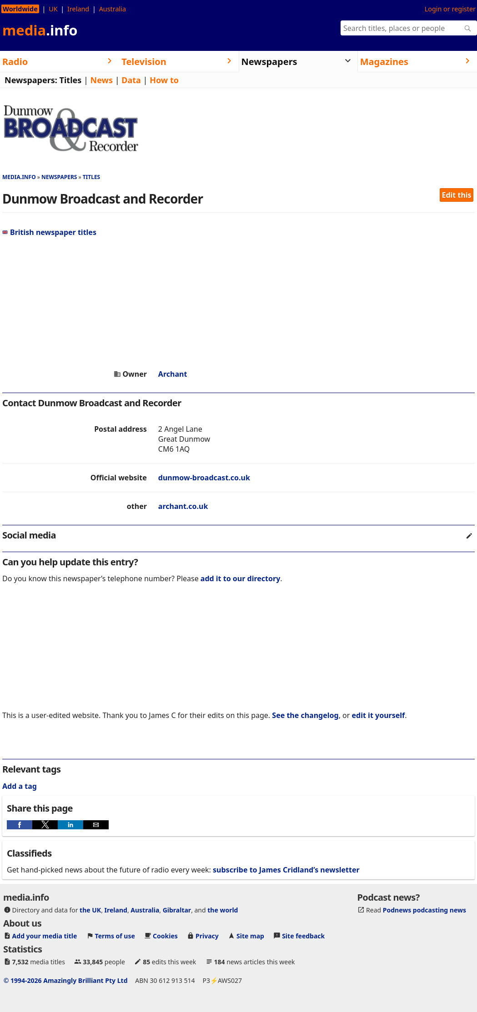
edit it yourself (378, 715)
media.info (19, 177)
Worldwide (20, 9)
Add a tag (19, 786)
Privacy (207, 936)
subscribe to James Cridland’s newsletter (286, 870)
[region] (238, 303)
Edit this (457, 195)
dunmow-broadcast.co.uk (204, 478)
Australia (112, 9)
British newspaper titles (49, 232)
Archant (172, 374)
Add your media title (44, 936)
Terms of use (115, 936)
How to (164, 80)
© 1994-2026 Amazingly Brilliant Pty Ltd (66, 980)
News (101, 80)
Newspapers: (31, 80)
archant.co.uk (183, 506)
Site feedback (303, 936)
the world (222, 910)
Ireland (78, 9)
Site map (250, 936)
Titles (71, 80)
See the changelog (305, 715)
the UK (90, 910)
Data (131, 80)
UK (53, 9)
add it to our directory (240, 578)
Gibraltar (177, 910)
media (40, 30)
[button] (19, 824)
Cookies (165, 936)
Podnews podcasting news (424, 910)
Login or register (450, 9)
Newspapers (59, 177)
